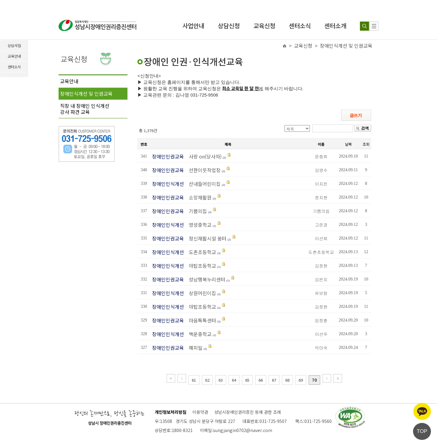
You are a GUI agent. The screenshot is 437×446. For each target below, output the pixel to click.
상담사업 (14, 45)
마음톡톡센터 (200, 320)
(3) (210, 212)
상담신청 (229, 25)
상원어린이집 (200, 293)
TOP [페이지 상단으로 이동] (422, 431)
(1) (214, 225)
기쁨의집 (196, 211)
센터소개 (335, 25)
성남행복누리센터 (205, 279)
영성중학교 (199, 224)
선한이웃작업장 (203, 170)
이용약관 (200, 412)
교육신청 (264, 25)
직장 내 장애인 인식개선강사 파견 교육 (84, 108)
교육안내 (69, 81)
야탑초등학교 (200, 265)
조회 (366, 144)
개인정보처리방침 (170, 412)
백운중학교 (198, 334)
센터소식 (300, 25)
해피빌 (193, 347)
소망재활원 (198, 197)
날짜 (348, 144)
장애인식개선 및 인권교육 (86, 93)
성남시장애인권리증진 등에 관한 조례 (247, 412)
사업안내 (193, 25)
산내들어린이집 (203, 183)
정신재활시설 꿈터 (205, 238)
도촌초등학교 (201, 252)
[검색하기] (364, 26)
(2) (224, 157)
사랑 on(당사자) (203, 156)
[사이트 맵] (373, 26)
